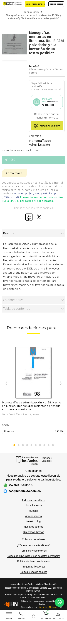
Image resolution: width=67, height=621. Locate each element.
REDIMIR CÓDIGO (56, 4)
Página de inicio (31, 12)
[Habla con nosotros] (59, 602)
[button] (14, 445)
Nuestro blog (33, 521)
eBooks (33, 510)
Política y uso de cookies (33, 572)
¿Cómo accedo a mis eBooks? (33, 545)
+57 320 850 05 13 (18, 485)
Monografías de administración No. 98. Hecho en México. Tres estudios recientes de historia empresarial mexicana (31, 404)
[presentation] (6, 383)
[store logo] (12, 4)
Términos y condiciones (33, 550)
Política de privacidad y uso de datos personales (33, 556)
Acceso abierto (33, 516)
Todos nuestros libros (33, 500)
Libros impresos (33, 505)
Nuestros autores (33, 526)
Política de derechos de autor (33, 561)
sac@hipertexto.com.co (22, 491)
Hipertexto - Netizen (47, 607)
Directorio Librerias (33, 532)
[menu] (9, 613)
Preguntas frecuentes (33, 566)
